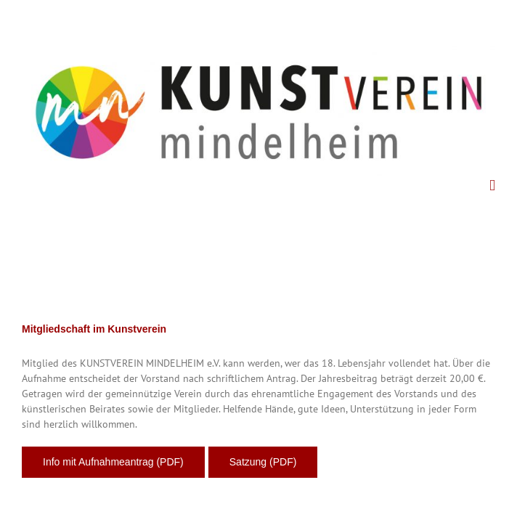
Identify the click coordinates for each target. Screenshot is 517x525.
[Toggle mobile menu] (492, 185)
